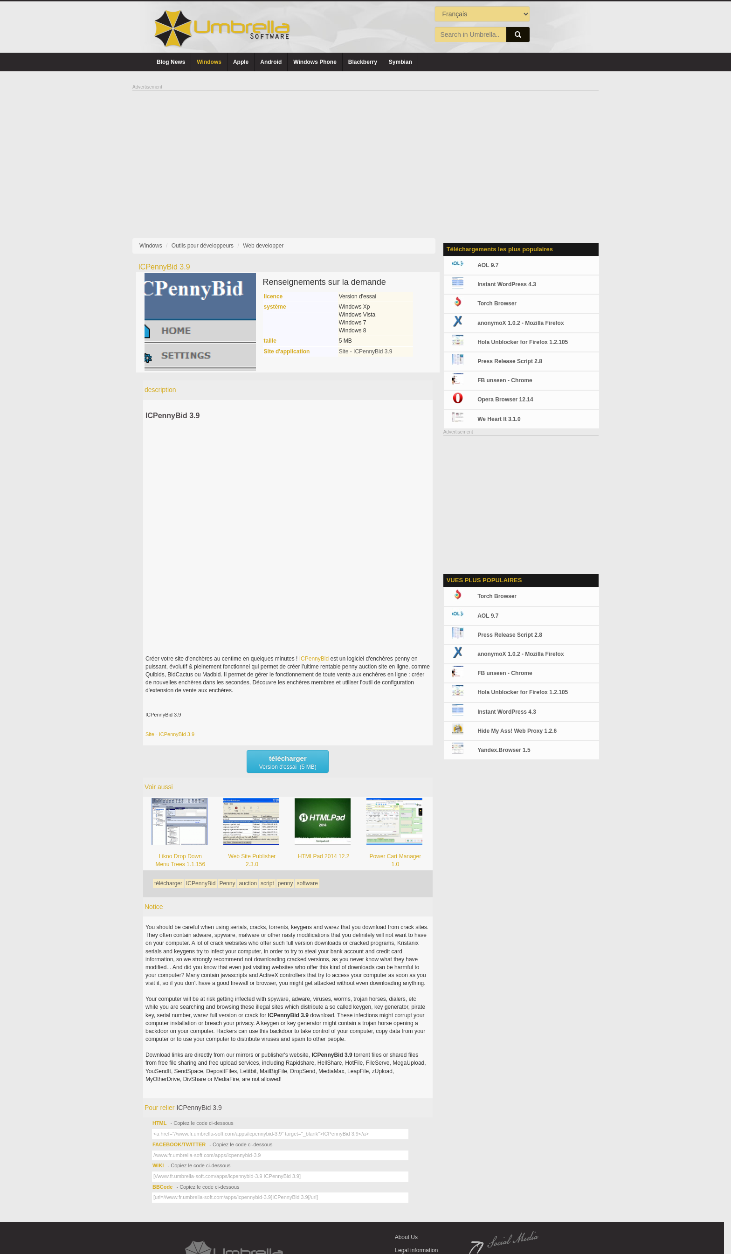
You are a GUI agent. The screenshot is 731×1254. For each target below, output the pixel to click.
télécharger (168, 883)
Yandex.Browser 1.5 (503, 750)
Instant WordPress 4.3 (506, 284)
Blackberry (362, 62)
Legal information (416, 1250)
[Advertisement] (365, 156)
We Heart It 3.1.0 (498, 419)
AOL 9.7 (487, 265)
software (307, 883)
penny (285, 883)
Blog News (171, 62)
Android (271, 62)
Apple (240, 62)
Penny (227, 883)
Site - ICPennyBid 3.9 (366, 351)
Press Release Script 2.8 (509, 361)
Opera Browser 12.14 (505, 399)
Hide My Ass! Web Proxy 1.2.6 (517, 731)
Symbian (400, 62)
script (267, 883)
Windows (209, 62)
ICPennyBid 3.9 (172, 416)
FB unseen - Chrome (504, 380)
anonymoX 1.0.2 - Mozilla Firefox (520, 323)
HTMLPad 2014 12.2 (324, 856)
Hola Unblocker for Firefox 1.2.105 (522, 342)
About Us (406, 1237)
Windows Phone (315, 62)
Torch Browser (497, 303)
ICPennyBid (314, 658)
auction (248, 883)
